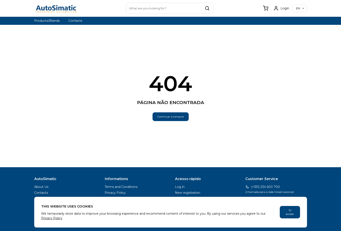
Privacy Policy (115, 193)
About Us (41, 187)
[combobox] (169, 8)
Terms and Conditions (121, 187)
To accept (290, 212)
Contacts (75, 21)
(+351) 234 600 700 (262, 187)
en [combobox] (298, 8)
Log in (180, 187)
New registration (187, 193)
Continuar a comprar (170, 116)
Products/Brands (47, 21)
